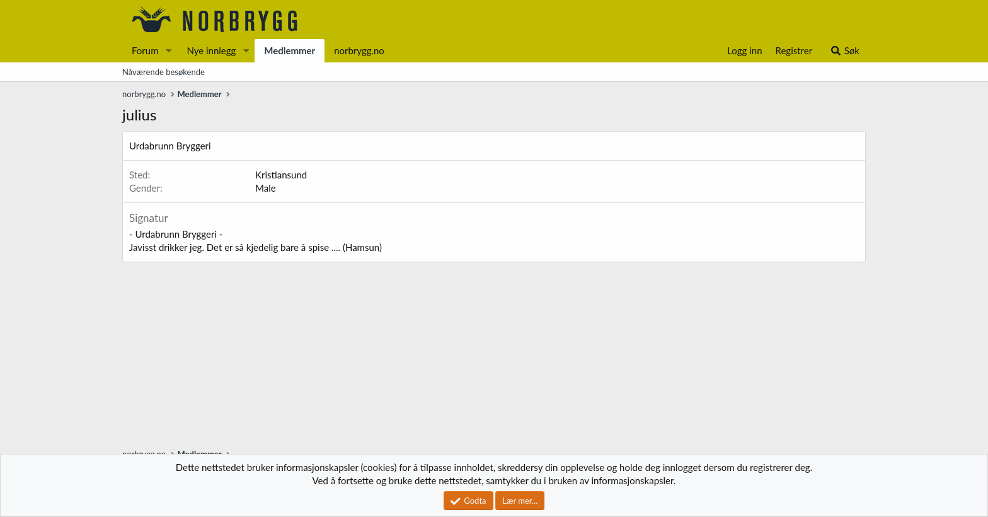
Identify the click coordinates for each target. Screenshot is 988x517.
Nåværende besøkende (163, 72)
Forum (145, 50)
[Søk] (845, 50)
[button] (168, 50)
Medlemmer (289, 50)
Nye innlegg (211, 50)
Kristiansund (281, 174)
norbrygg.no (359, 50)
